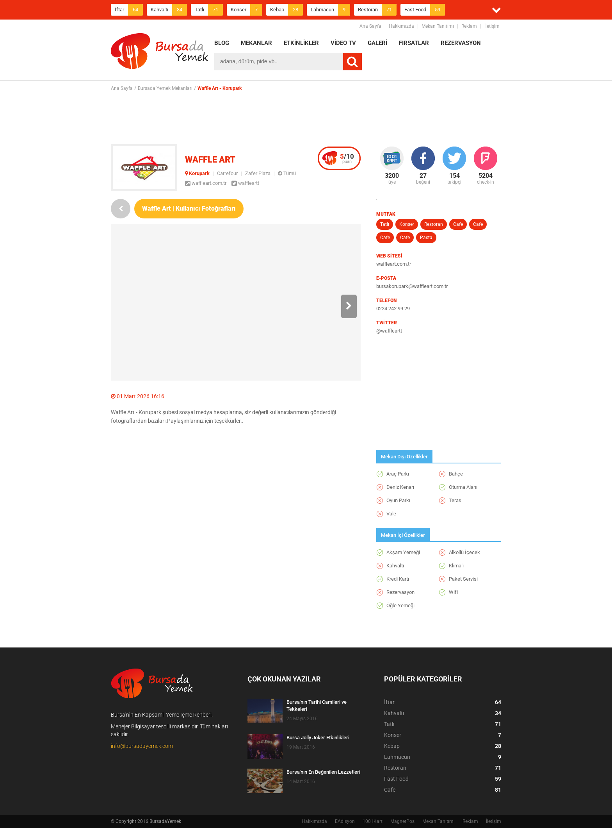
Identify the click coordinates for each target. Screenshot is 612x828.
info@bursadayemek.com (142, 746)
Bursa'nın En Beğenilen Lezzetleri (323, 772)
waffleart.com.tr (205, 183)
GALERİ (377, 42)
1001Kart (372, 821)
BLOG (221, 42)
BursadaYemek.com (159, 52)
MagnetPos (402, 821)
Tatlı (209, 10)
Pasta (426, 237)
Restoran (377, 10)
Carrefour (227, 173)
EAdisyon (345, 821)
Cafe (458, 224)
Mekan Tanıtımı (438, 26)
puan (347, 158)
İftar (129, 10)
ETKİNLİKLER (301, 42)
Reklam (469, 26)
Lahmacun (330, 10)
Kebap (286, 10)
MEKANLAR (256, 42)
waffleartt (245, 183)
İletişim (492, 26)
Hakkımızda (401, 26)
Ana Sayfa (370, 26)
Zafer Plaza (257, 173)
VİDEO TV (343, 42)
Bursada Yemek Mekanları (165, 88)
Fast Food (424, 10)
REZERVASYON (461, 42)
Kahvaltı (169, 10)
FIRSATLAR (414, 42)
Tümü (287, 173)
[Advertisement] (306, 117)
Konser (246, 10)
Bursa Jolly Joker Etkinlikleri (317, 737)
